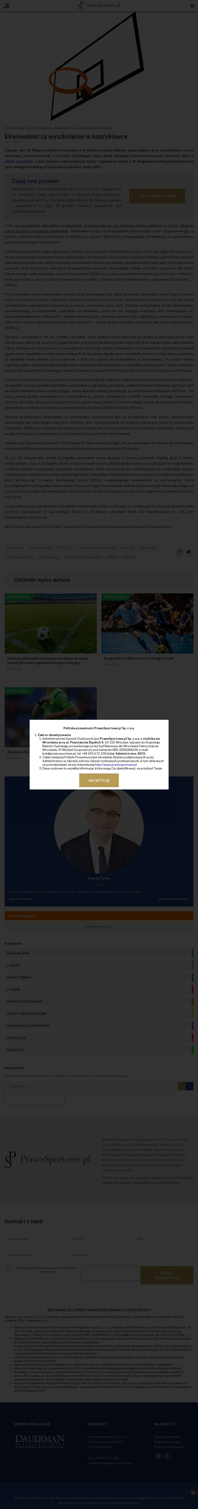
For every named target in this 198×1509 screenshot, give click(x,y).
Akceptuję (99, 780)
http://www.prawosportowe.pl (116, 764)
